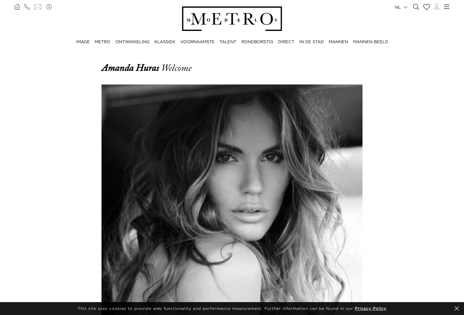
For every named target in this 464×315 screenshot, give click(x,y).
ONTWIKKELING (132, 41)
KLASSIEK (164, 41)
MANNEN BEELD (370, 41)
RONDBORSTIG (257, 41)
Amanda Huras (131, 68)
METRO (102, 41)
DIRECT (286, 41)
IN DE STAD (311, 41)
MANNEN (338, 41)
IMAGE (83, 41)
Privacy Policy (370, 308)
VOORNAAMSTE (197, 41)
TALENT (227, 41)
